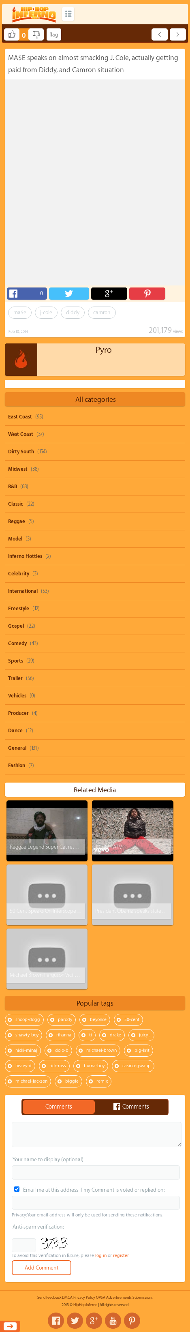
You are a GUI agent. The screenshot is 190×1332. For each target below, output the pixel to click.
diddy (72, 312)
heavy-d (23, 1065)
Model (15, 539)
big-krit (141, 1050)
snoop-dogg (27, 1019)
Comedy (17, 643)
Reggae (16, 521)
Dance (15, 731)
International (23, 591)
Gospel (16, 626)
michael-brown (101, 1050)
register (120, 1255)
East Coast (20, 417)
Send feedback (49, 1298)
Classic (15, 504)
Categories (68, 14)
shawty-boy (26, 1035)
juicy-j (145, 1035)
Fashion (16, 765)
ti (90, 1035)
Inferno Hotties (25, 556)
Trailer (15, 678)
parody (65, 1019)
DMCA (67, 1298)
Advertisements (119, 1298)
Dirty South (21, 452)
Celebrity (18, 574)
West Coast (20, 434)
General (17, 748)
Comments (58, 1107)
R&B (12, 486)
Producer (18, 713)
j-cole (46, 312)
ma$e (19, 312)
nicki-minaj (26, 1050)
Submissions (142, 1298)
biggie (72, 1081)
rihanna (63, 1035)
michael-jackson (31, 1081)
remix (102, 1081)
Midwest (18, 469)
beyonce (98, 1019)
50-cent (131, 1019)
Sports (15, 661)
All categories (95, 399)
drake (115, 1035)
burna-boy (94, 1065)
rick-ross (57, 1065)
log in (101, 1255)
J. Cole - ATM (109, 847)
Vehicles (17, 696)
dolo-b (61, 1050)
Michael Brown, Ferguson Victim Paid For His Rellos (65, 975)
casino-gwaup (136, 1065)
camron (102, 312)
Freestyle (18, 608)
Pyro (104, 350)
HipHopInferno (85, 1305)
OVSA (100, 1298)
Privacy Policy (84, 1298)
